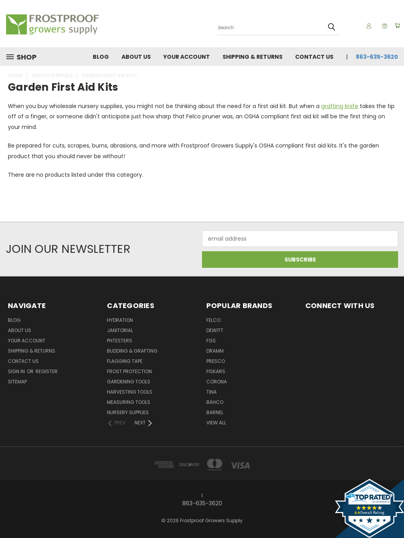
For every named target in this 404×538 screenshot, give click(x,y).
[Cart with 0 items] (396, 26)
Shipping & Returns (252, 57)
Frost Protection (129, 371)
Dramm (215, 350)
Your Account (186, 57)
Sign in (17, 371)
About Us (136, 57)
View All (216, 422)
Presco (215, 361)
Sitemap (17, 381)
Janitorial (120, 330)
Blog (101, 57)
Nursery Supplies (128, 412)
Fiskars (215, 371)
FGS (211, 340)
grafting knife (339, 106)
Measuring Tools (128, 402)
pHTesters (119, 340)
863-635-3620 (377, 57)
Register (47, 371)
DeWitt (214, 330)
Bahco (214, 402)
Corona (216, 381)
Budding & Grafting (132, 350)
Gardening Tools (128, 381)
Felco (213, 320)
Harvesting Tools (129, 392)
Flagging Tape (124, 361)
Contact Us (314, 57)
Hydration (120, 320)
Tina (211, 392)
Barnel (214, 412)
